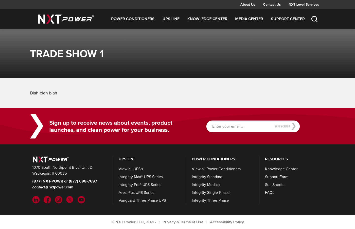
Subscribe (285, 126)
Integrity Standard (207, 177)
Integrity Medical (206, 184)
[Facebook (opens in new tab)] (47, 199)
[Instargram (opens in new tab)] (58, 199)
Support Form (276, 177)
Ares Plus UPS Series (136, 192)
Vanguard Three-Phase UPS (142, 200)
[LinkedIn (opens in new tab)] (36, 199)
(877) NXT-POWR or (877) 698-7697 (64, 181)
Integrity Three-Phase (210, 200)
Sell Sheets (274, 184)
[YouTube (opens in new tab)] (81, 199)
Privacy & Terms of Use (182, 222)
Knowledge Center (207, 19)
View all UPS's (131, 169)
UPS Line (170, 19)
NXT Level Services (304, 4)
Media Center (249, 19)
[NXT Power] (50, 159)
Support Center (288, 19)
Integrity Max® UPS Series (141, 177)
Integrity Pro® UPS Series (140, 184)
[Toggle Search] (314, 19)
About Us (247, 4)
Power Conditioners (133, 19)
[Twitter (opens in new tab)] (70, 199)
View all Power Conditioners (216, 169)
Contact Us (272, 4)
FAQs (269, 192)
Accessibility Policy (227, 222)
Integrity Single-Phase (211, 192)
